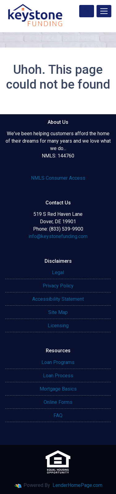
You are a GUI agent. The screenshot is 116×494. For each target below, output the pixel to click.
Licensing (58, 326)
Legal (58, 272)
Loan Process (58, 376)
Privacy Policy (58, 286)
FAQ (58, 415)
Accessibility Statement (58, 299)
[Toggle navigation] (104, 11)
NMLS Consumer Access (58, 178)
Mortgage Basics (58, 389)
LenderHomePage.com (77, 485)
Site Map (58, 312)
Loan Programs (58, 362)
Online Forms (58, 402)
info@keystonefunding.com (58, 236)
